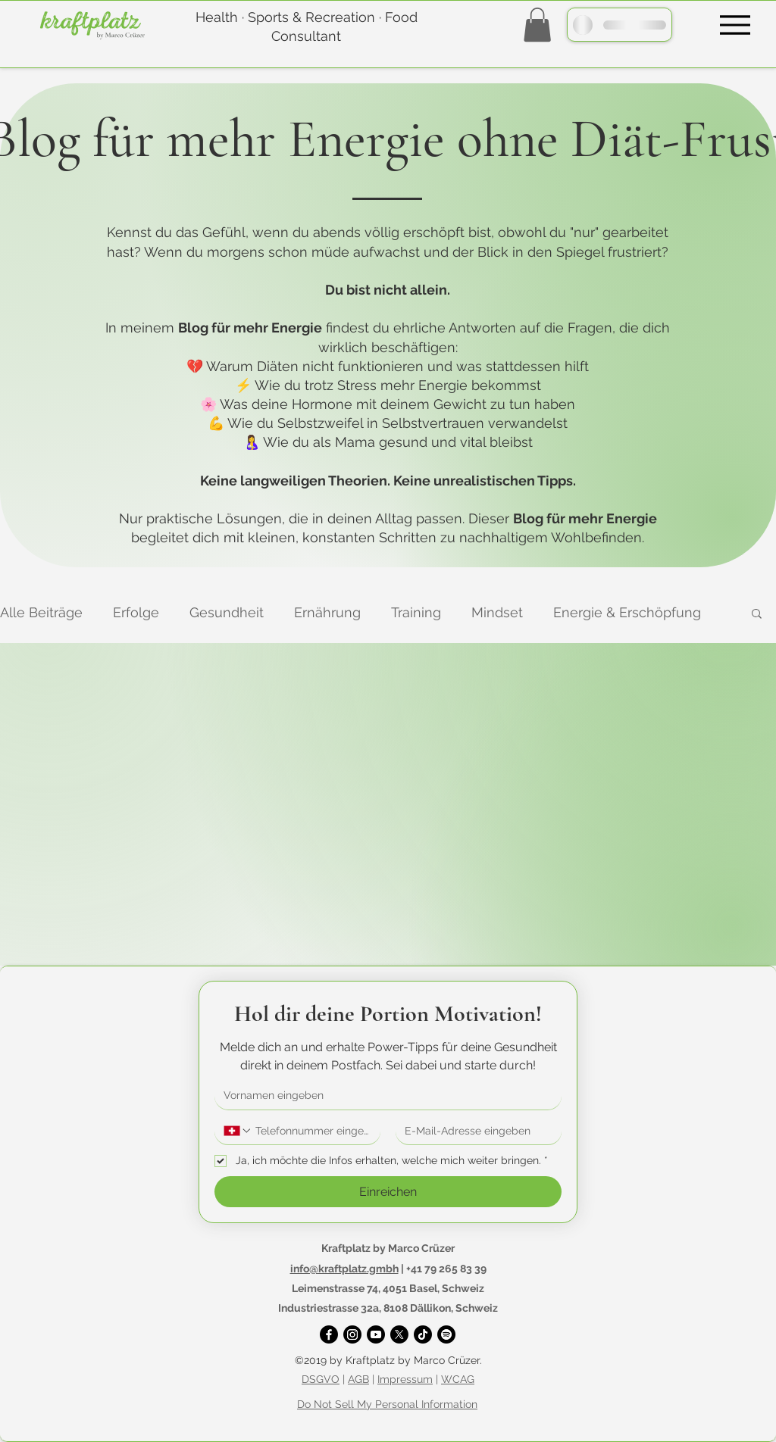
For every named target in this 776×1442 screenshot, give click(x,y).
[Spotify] (446, 1334)
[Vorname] (383, 1096)
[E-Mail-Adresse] (474, 1131)
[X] (399, 1334)
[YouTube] (376, 1334)
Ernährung (327, 612)
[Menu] (735, 25)
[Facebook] (329, 1334)
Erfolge (136, 612)
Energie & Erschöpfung (627, 612)
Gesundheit (226, 612)
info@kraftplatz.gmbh (344, 1269)
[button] (537, 25)
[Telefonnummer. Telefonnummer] (311, 1131)
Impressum (405, 1379)
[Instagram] (352, 1334)
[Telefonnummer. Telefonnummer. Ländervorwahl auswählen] (238, 1131)
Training (416, 612)
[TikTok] (423, 1334)
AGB (358, 1379)
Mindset (497, 612)
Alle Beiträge (41, 612)
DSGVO (321, 1379)
